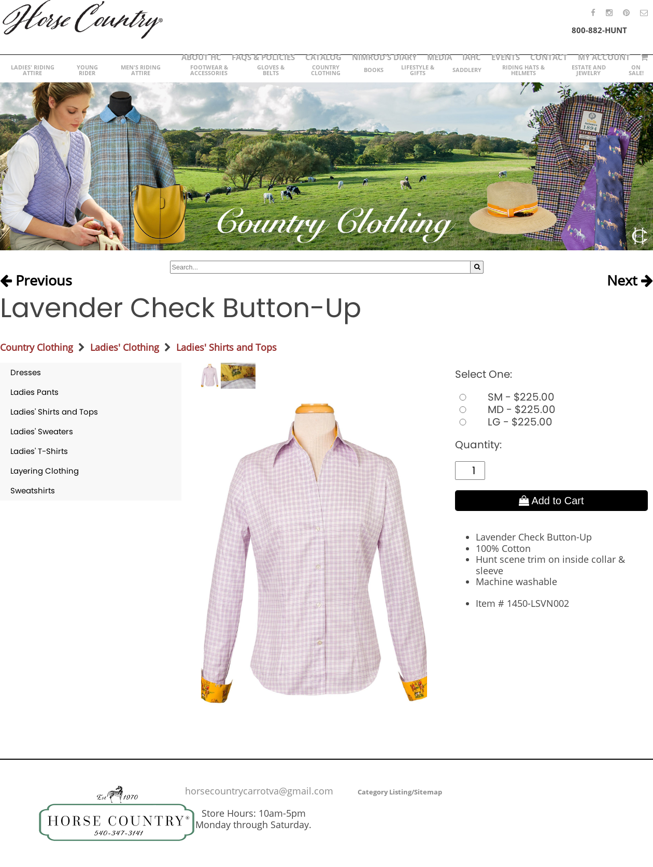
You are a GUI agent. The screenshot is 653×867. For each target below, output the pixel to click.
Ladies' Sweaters (41, 431)
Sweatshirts (32, 490)
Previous (36, 281)
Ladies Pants (34, 392)
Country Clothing (36, 347)
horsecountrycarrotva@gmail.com (259, 791)
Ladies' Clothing (124, 347)
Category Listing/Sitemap (400, 792)
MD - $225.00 (505, 409)
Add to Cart (551, 500)
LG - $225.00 (503, 422)
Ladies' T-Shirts (39, 451)
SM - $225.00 (505, 397)
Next (630, 281)
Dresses (25, 372)
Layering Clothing (44, 470)
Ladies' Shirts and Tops (226, 347)
